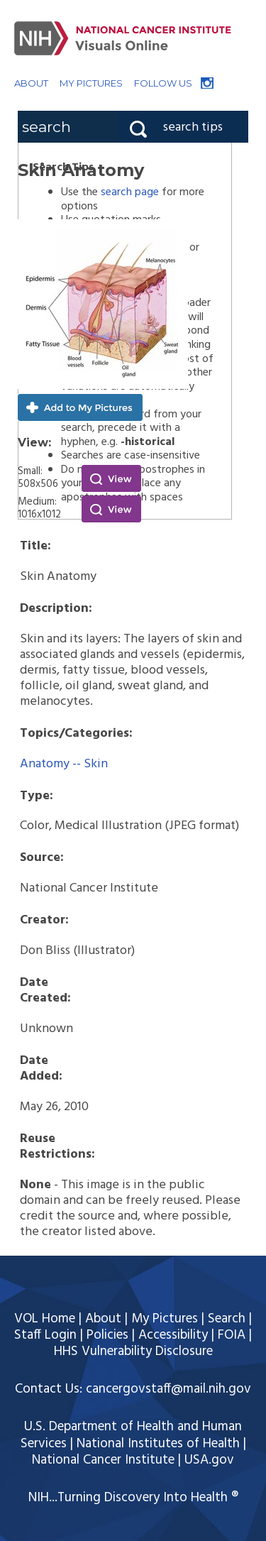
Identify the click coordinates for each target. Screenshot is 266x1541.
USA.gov (209, 1460)
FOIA (231, 1335)
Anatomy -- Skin (64, 764)
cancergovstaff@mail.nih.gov (168, 1389)
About (103, 1318)
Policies (107, 1335)
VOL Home (44, 1318)
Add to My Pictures (80, 407)
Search (226, 1318)
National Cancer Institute (103, 1460)
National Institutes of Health (158, 1443)
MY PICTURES (91, 83)
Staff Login (45, 1335)
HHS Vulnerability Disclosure (133, 1351)
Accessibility (173, 1335)
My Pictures (164, 1318)
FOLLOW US (163, 83)
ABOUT (31, 83)
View (111, 478)
